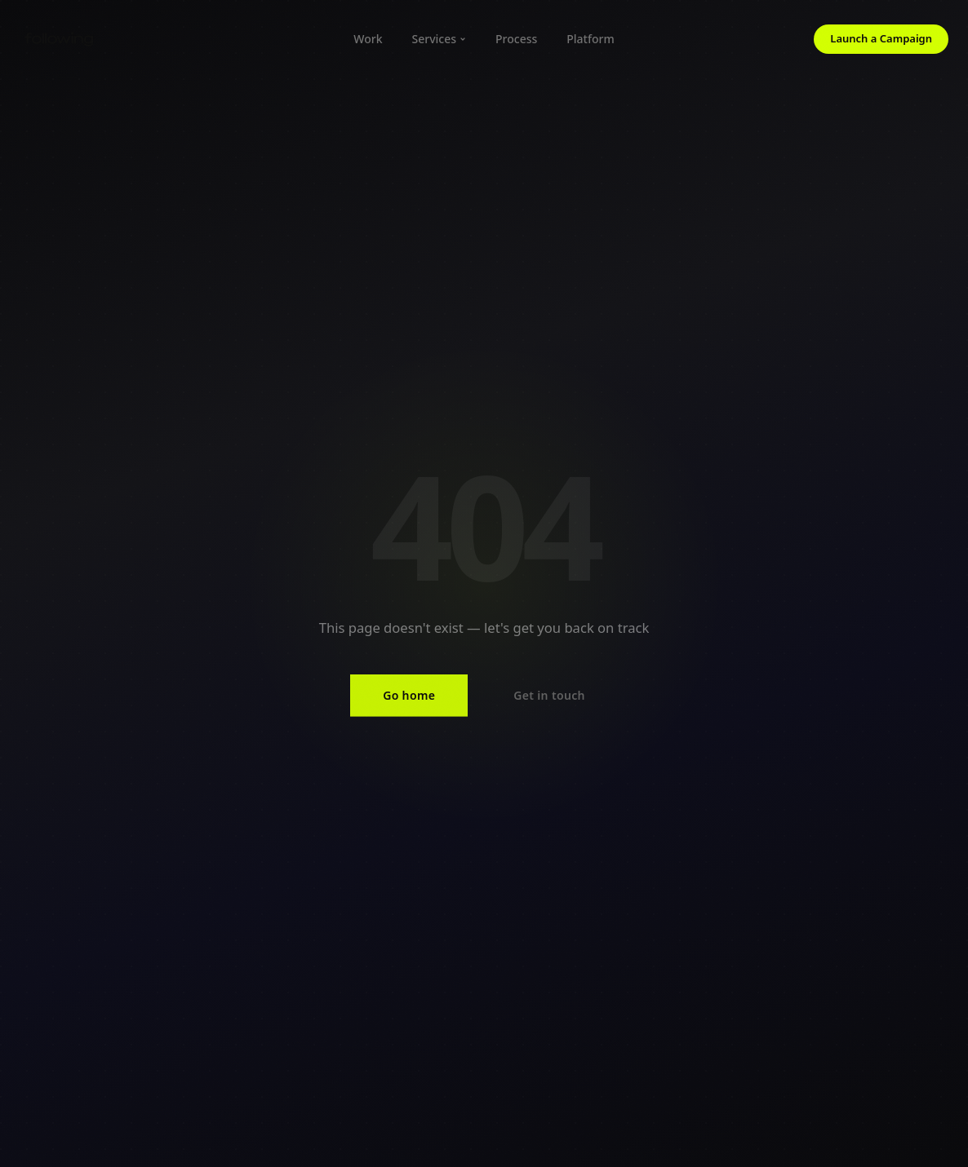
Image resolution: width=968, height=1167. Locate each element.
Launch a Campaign (881, 38)
